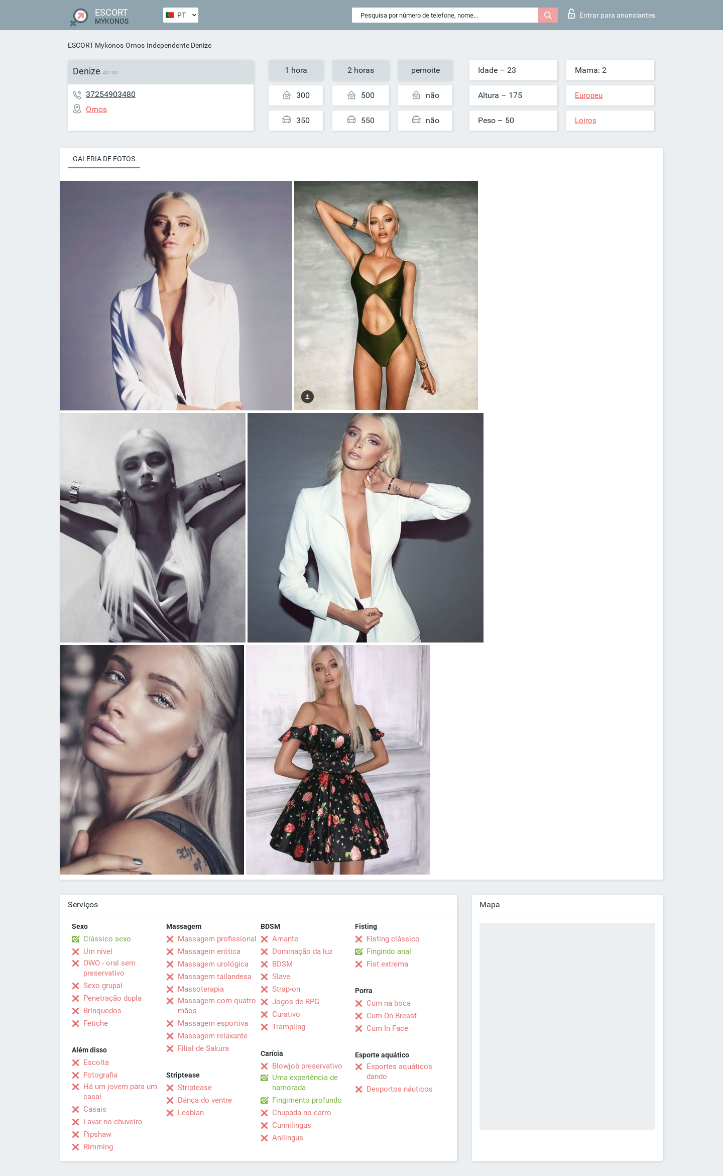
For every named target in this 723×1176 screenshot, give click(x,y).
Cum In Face (387, 1028)
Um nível (97, 951)
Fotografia (100, 1075)
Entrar (611, 13)
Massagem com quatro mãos (217, 1005)
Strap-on (286, 989)
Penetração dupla (112, 998)
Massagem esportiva (213, 1023)
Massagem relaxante (213, 1035)
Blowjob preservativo (307, 1066)
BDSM (282, 964)
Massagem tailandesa (215, 976)
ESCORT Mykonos (96, 45)
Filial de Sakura (203, 1048)
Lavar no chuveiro (113, 1121)
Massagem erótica (209, 951)
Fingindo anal (389, 951)
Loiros (585, 120)
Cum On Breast (392, 1015)
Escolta (96, 1062)
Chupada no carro (301, 1112)
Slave (281, 976)
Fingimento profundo (307, 1100)
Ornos (135, 45)
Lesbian (191, 1112)
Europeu (588, 95)
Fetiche (95, 1023)
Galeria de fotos (104, 159)
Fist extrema (387, 964)
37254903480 (111, 94)
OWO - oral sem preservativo (109, 968)
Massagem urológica (213, 964)
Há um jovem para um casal (120, 1091)
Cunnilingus (291, 1125)
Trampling (288, 1026)
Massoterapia (201, 989)
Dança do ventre (205, 1100)
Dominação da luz (302, 951)
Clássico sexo (107, 938)
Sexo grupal (103, 985)
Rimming (98, 1146)
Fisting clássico (393, 938)
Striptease (195, 1087)
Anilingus (287, 1137)
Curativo (286, 1014)
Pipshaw (97, 1134)
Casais (94, 1109)
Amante (285, 938)
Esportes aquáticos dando (399, 1071)
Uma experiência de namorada (305, 1082)
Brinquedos (102, 1010)
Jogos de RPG (295, 1001)
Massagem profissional (217, 938)
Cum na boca (389, 1003)
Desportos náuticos (400, 1089)
